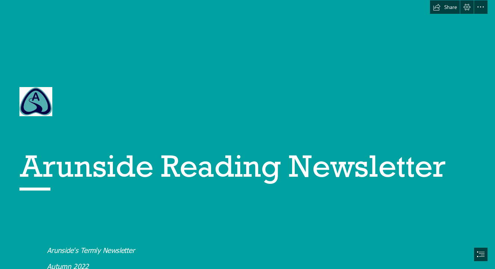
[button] (445, 7)
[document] (247, 134)
